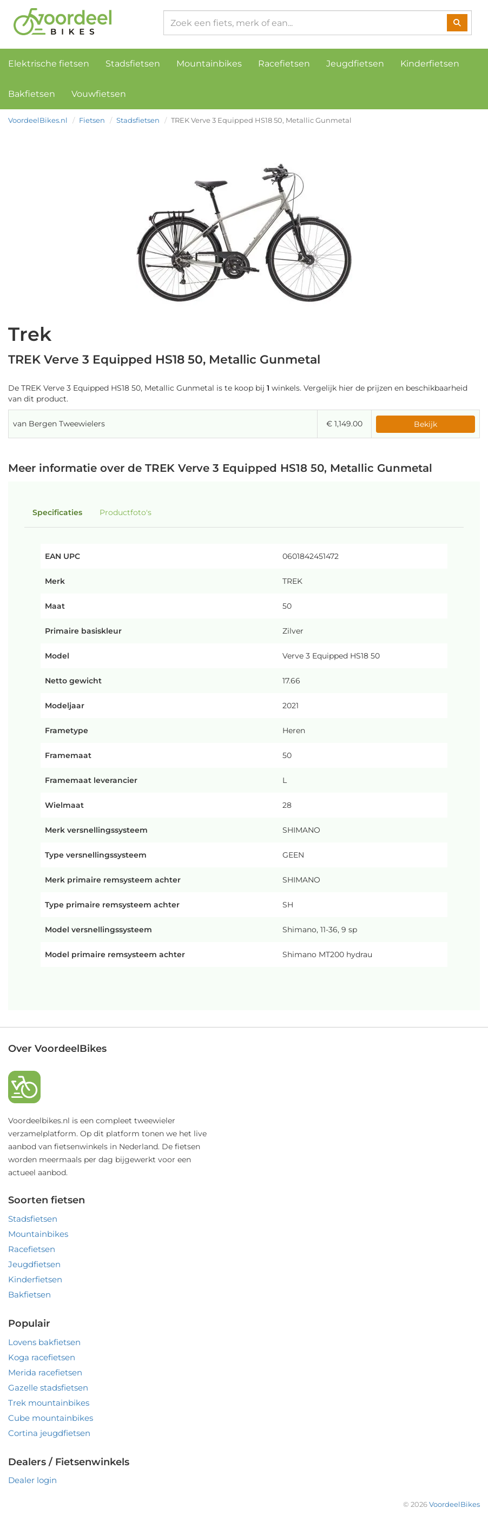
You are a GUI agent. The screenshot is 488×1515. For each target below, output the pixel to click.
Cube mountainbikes (50, 1418)
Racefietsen (284, 63)
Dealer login (32, 1480)
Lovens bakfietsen (44, 1342)
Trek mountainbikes (48, 1403)
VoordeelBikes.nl (38, 120)
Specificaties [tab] (57, 512)
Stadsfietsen (132, 63)
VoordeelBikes (454, 1504)
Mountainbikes (209, 63)
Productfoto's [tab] (125, 512)
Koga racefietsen (41, 1357)
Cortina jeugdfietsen (49, 1433)
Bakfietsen (31, 94)
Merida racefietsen (45, 1372)
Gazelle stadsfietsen (48, 1387)
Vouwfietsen (98, 94)
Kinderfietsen (429, 63)
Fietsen (92, 120)
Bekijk (425, 424)
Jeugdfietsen (355, 63)
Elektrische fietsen (48, 63)
